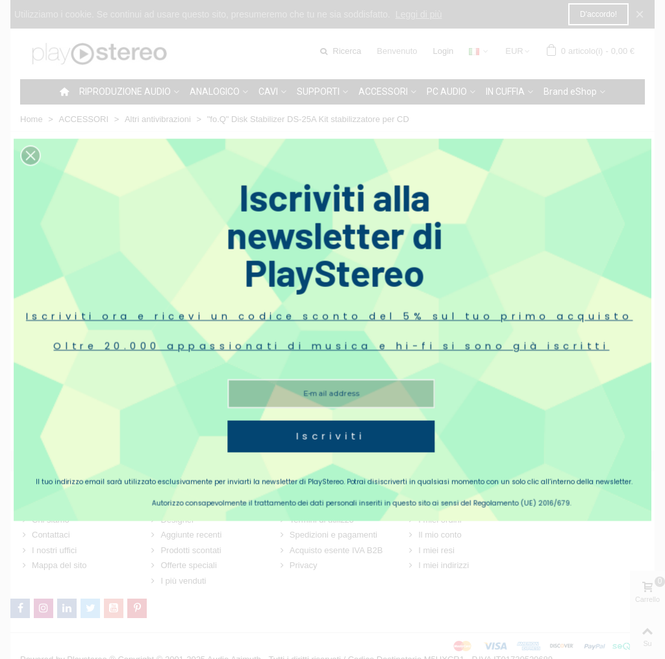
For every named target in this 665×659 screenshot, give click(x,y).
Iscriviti (331, 409)
